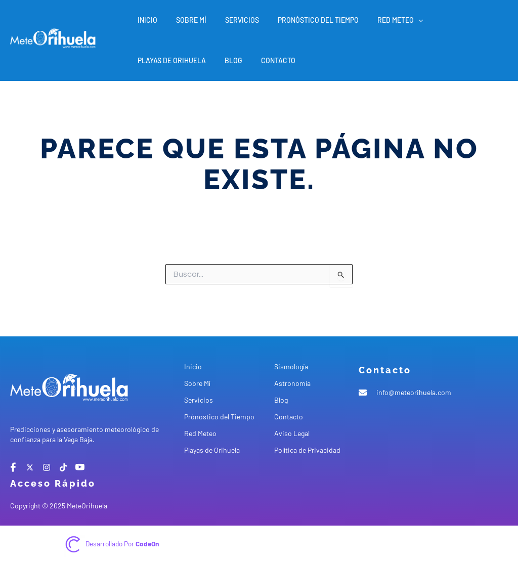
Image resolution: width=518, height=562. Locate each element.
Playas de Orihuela (451, 20)
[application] (398, 20)
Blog (144, 60)
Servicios (231, 20)
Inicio (145, 20)
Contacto (184, 60)
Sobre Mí (184, 20)
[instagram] (46, 467)
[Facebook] (13, 467)
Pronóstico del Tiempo (302, 20)
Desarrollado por (122, 543)
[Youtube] (80, 467)
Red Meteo (380, 20)
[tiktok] (63, 467)
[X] (29, 467)
